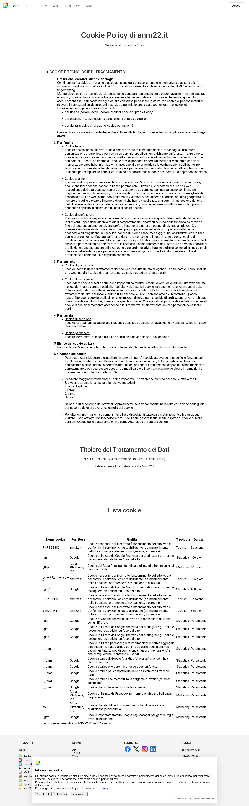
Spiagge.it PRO (30, 784)
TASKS (76, 752)
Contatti (26, 764)
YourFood (27, 788)
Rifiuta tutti (61, 794)
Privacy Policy (190, 755)
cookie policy (100, 788)
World (22, 749)
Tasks (25, 756)
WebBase (27, 776)
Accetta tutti (43, 794)
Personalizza (78, 794)
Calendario (28, 760)
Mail (24, 772)
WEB (75, 755)
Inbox (24, 768)
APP (75, 749)
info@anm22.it (191, 749)
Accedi (236, 5)
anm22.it (20, 6)
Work (24, 780)
